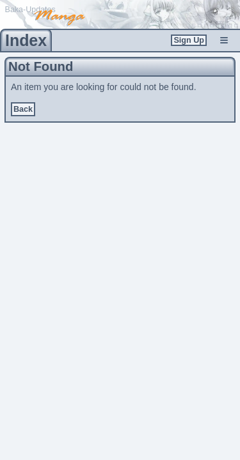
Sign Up (188, 40)
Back (23, 109)
